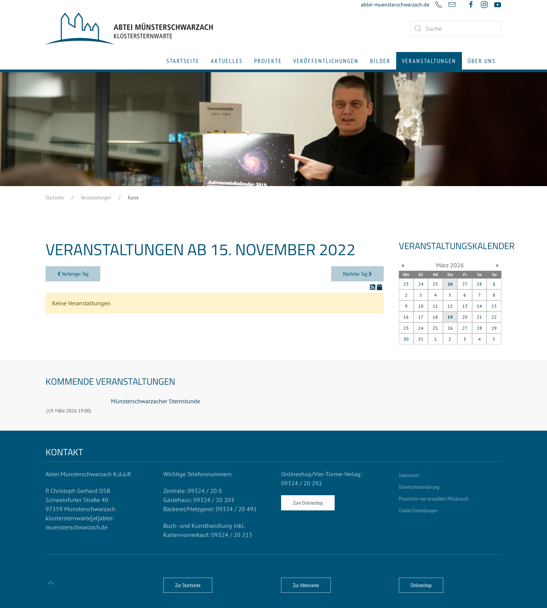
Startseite (182, 61)
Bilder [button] (380, 61)
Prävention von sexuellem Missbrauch (433, 498)
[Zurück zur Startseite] (129, 28)
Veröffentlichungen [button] (326, 61)
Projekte (268, 61)
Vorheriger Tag (73, 273)
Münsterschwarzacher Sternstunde (155, 401)
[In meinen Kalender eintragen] (379, 287)
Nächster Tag (357, 273)
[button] (51, 583)
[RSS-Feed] (373, 287)
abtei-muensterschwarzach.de (395, 4)
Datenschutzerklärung (419, 486)
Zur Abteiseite (306, 585)
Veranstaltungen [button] (429, 61)
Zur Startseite (188, 585)
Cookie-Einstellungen (418, 510)
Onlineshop (421, 585)
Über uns (482, 61)
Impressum (409, 475)
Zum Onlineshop (308, 502)
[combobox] (455, 28)
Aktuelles (227, 61)
